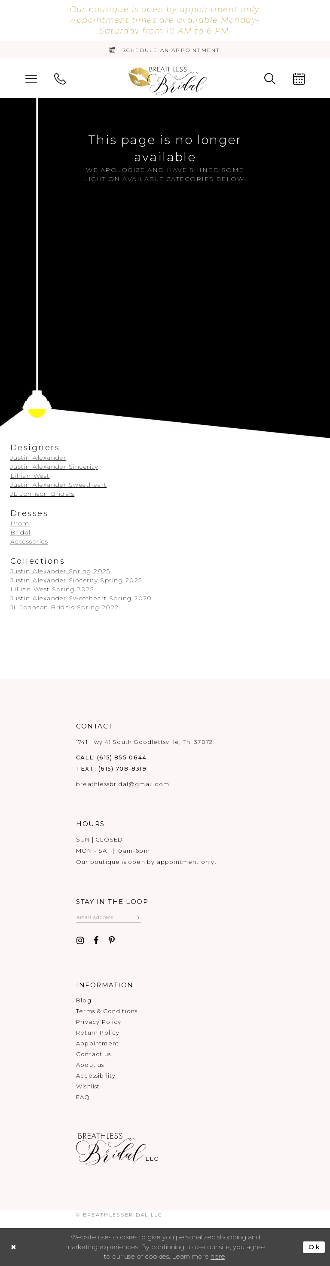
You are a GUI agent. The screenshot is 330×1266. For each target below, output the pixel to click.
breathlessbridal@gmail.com (122, 783)
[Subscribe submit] (138, 917)
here (218, 1257)
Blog (84, 1000)
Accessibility (96, 1075)
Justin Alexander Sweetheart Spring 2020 (81, 598)
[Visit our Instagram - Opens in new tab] (80, 941)
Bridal (20, 532)
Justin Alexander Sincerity (54, 466)
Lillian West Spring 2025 (52, 589)
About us (90, 1064)
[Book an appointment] (165, 49)
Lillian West (30, 475)
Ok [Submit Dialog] (314, 1247)
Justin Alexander (38, 457)
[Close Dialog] (13, 1247)
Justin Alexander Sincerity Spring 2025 (76, 580)
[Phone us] (60, 78)
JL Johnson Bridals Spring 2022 (64, 607)
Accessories (29, 541)
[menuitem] (31, 78)
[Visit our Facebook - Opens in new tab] (96, 941)
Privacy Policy (99, 1021)
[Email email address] (108, 917)
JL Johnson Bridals (42, 494)
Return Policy (97, 1032)
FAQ (83, 1097)
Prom (20, 523)
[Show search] (270, 78)
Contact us (93, 1054)
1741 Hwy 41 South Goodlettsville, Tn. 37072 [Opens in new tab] (144, 741)
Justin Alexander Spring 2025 (60, 571)
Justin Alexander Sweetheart (58, 485)
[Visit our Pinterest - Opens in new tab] (111, 941)
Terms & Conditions (107, 1011)
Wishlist (88, 1086)
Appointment (97, 1043)
